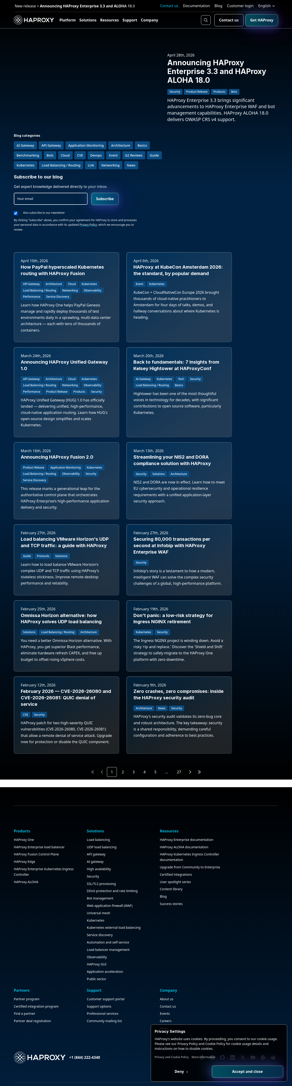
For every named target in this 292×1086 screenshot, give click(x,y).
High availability (72, 978)
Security (66, 986)
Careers (245, 971)
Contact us (169, 5)
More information (225, 1057)
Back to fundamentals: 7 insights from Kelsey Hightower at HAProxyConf (52, 386)
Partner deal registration (168, 977)
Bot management (73, 1013)
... (166, 770)
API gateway (69, 964)
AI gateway (68, 971)
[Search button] (205, 20)
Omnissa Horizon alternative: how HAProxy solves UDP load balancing (236, 517)
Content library (116, 1026)
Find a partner (160, 969)
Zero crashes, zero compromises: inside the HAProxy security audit (229, 648)
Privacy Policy (265, 188)
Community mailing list (212, 971)
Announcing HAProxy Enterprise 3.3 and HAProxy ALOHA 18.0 (222, 74)
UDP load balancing (74, 957)
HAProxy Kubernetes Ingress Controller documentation (120, 980)
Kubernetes (68, 1041)
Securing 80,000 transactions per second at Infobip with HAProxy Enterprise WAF (146, 517)
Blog (218, 5)
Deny (198, 1071)
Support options (207, 957)
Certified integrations (121, 1011)
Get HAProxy (260, 20)
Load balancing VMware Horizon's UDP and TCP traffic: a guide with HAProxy (54, 517)
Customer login (240, 5)
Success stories (116, 1041)
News (244, 978)
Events (245, 964)
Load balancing (71, 949)
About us (246, 949)
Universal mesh (71, 1034)
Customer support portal (213, 949)
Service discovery (73, 1061)
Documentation (196, 5)
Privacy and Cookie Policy (193, 1057)
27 (179, 770)
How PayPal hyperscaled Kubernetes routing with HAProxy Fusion (50, 237)
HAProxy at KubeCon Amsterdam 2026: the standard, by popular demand (145, 237)
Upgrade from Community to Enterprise (115, 999)
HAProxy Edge (25, 982)
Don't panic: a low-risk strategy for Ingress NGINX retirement (52, 648)
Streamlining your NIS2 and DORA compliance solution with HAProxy (232, 386)
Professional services (210, 964)
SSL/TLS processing (74, 993)
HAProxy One (25, 949)
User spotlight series (120, 1019)
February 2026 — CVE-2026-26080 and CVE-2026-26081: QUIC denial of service (145, 648)
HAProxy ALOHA (27, 1008)
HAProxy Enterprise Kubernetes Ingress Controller (29, 995)
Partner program (162, 949)
